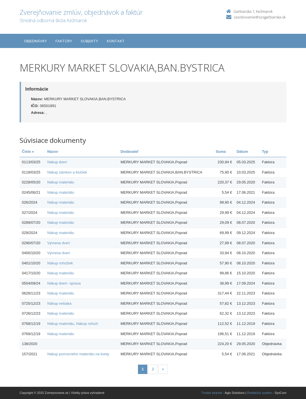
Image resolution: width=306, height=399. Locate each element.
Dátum (242, 151)
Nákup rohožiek (60, 263)
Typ (265, 151)
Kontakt (116, 40)
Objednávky (35, 40)
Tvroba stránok (211, 392)
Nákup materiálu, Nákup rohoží (72, 323)
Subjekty (89, 40)
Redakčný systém (259, 392)
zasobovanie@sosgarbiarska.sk (260, 17)
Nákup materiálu (60, 182)
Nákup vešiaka (59, 303)
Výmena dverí (58, 243)
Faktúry (63, 40)
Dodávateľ (130, 151)
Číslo (28, 151)
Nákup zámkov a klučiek (67, 172)
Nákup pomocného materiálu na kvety (78, 354)
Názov (52, 151)
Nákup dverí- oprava (64, 283)
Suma (221, 151)
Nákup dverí (57, 162)
